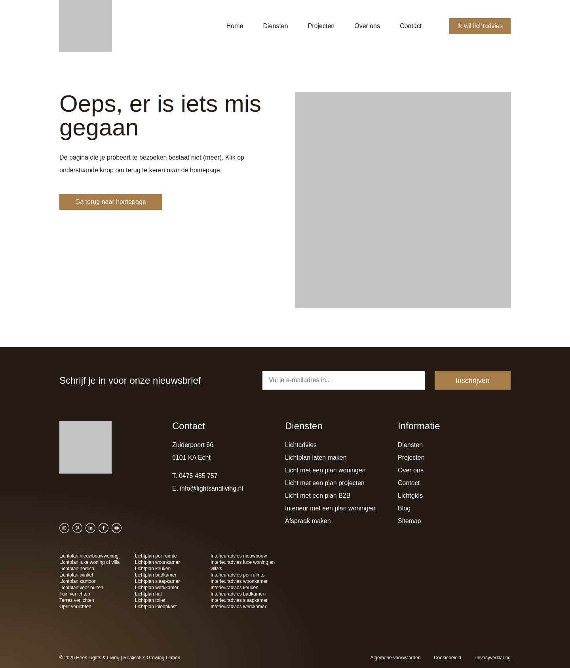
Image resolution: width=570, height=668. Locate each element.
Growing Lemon (163, 657)
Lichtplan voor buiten (81, 587)
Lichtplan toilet (150, 600)
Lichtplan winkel (76, 575)
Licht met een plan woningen (325, 470)
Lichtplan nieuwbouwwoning (88, 556)
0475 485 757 (198, 475)
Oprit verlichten (75, 606)
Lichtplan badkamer (156, 575)
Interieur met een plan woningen (330, 508)
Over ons (367, 26)
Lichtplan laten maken (316, 457)
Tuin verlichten (74, 594)
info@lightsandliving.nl (211, 488)
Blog (404, 508)
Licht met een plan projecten (325, 483)
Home (234, 26)
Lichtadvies (301, 445)
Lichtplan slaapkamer (157, 581)
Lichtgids (410, 495)
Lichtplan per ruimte (156, 556)
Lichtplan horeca (76, 568)
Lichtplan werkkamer (157, 587)
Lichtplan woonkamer (157, 562)
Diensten (275, 26)
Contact (411, 26)
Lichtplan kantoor (77, 581)
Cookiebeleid (447, 657)
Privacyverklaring (493, 657)
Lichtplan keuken (153, 568)
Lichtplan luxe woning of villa (89, 562)
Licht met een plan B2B (317, 495)
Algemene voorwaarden (395, 657)
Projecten (321, 26)
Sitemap (409, 521)
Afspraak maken (308, 521)
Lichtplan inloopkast (156, 606)
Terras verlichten (76, 600)
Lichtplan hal (148, 594)
